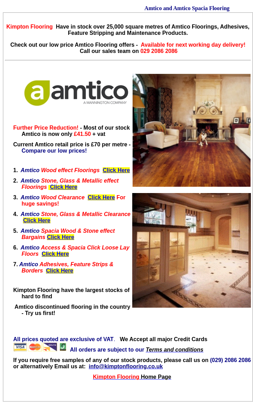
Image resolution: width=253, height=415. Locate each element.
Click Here (116, 170)
